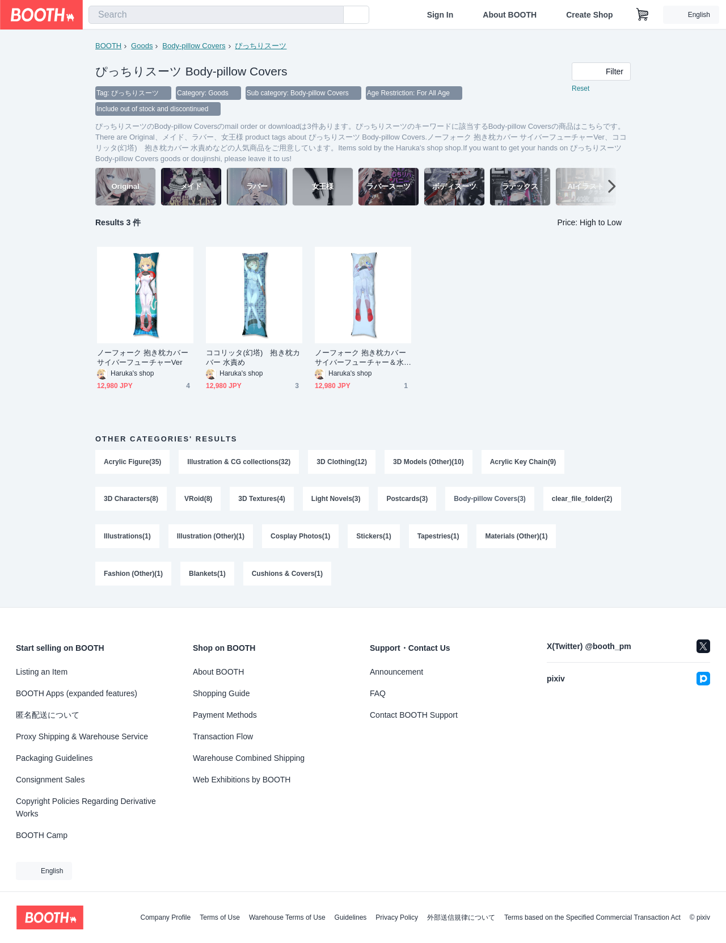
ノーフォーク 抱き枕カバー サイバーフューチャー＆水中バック (360, 357)
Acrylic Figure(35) (132, 462)
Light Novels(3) (336, 499)
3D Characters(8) (131, 499)
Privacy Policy (396, 917)
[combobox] (216, 15)
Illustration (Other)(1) (210, 537)
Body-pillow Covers (193, 45)
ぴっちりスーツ (260, 45)
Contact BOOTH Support (414, 714)
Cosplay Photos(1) (300, 537)
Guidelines (351, 917)
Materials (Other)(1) (517, 537)
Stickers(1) (373, 537)
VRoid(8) (198, 499)
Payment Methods (225, 714)
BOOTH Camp (41, 835)
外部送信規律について (461, 917)
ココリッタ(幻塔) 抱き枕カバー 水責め (253, 357)
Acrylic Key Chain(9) (523, 462)
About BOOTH (510, 15)
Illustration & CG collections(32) (238, 462)
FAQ (378, 693)
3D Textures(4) (261, 499)
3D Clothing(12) (341, 462)
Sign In (440, 15)
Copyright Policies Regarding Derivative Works (86, 807)
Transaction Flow (223, 736)
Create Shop (589, 15)
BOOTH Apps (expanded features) (76, 693)
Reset (580, 88)
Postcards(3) (407, 499)
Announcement (396, 671)
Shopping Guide (221, 693)
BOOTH (108, 45)
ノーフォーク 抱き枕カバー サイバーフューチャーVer (142, 357)
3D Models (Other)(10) (428, 462)
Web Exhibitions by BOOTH (241, 779)
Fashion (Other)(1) (133, 574)
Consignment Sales (50, 779)
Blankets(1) (207, 574)
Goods (142, 45)
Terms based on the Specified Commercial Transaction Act (592, 917)
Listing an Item (41, 671)
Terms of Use (220, 917)
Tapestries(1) (438, 537)
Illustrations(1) (127, 537)
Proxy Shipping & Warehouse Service (82, 736)
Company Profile (165, 917)
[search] (332, 15)
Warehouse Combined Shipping (249, 758)
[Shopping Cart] (642, 15)
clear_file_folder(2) (582, 499)
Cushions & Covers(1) (287, 574)
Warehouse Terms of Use (287, 917)
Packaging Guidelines (54, 758)
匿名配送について (47, 714)
